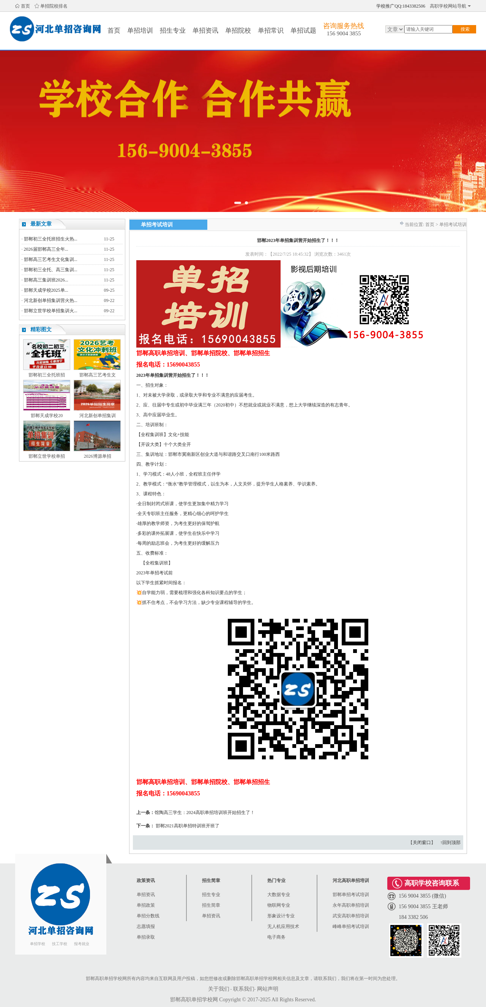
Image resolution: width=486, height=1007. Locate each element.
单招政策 (146, 905)
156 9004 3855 (344, 33)
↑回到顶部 (450, 842)
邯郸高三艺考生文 (97, 375)
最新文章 (41, 224)
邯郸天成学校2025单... (46, 290)
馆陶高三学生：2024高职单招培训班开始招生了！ (205, 812)
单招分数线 (148, 915)
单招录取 (146, 937)
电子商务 (276, 937)
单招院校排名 (54, 6)
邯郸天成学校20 (47, 415)
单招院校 (238, 30)
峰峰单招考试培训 (351, 926)
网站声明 (267, 989)
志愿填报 (146, 926)
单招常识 (271, 30)
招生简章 (211, 905)
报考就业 (81, 944)
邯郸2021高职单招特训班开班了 (187, 825)
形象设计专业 (281, 915)
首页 (25, 6)
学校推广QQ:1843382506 (400, 6)
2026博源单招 (97, 456)
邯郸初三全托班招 (46, 375)
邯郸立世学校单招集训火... (50, 310)
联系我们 (243, 989)
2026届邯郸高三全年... (46, 249)
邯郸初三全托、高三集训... (50, 269)
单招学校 (37, 944)
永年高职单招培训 (351, 905)
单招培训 (140, 30)
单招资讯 (205, 30)
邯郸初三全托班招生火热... (50, 239)
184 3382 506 (413, 917)
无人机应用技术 (283, 926)
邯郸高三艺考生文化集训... (50, 259)
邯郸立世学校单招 (46, 456)
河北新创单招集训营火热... (50, 300)
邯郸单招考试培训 (351, 894)
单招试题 (303, 30)
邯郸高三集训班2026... (46, 280)
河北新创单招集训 (97, 415)
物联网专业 (278, 905)
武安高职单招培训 (351, 915)
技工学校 (59, 944)
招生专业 (173, 30)
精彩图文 (41, 329)
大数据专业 (278, 894)
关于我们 (218, 989)
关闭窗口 (422, 842)
